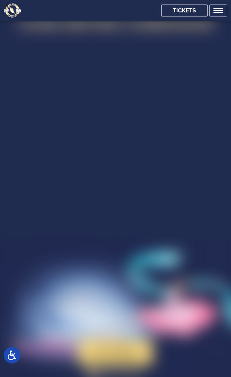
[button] (218, 11)
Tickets (184, 10)
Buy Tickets (115, 352)
